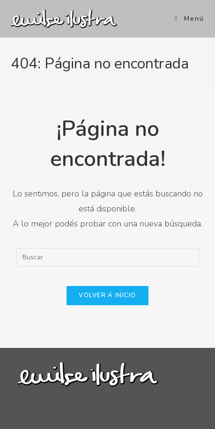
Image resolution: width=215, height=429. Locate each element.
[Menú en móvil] (189, 18)
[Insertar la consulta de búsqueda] (107, 257)
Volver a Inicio (107, 295)
